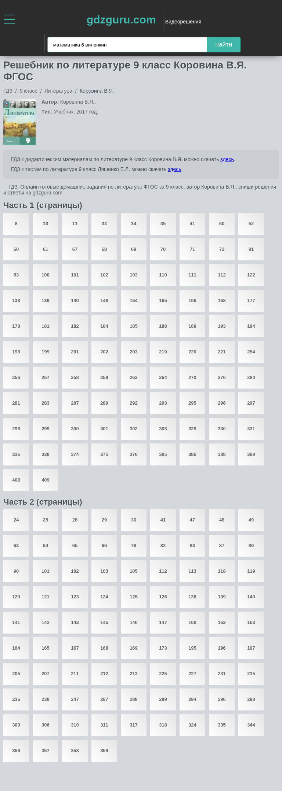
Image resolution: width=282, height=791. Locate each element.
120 (16, 596)
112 (222, 275)
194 (251, 326)
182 (75, 326)
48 (221, 520)
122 (251, 275)
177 (251, 300)
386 (192, 454)
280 (251, 377)
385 (163, 454)
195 (192, 648)
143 (75, 622)
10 (45, 223)
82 (163, 545)
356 (16, 750)
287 (75, 403)
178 (16, 326)
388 (222, 454)
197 (251, 648)
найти (224, 44)
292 (134, 403)
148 (104, 300)
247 (75, 699)
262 (134, 377)
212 (104, 673)
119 (251, 571)
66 (104, 545)
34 (133, 223)
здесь (227, 159)
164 (134, 300)
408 (16, 480)
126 (163, 596)
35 (163, 223)
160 (192, 622)
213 (134, 673)
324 (192, 725)
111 (192, 275)
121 (45, 596)
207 (45, 673)
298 (16, 428)
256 (16, 377)
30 (133, 520)
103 (134, 275)
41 (192, 223)
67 (74, 249)
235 (251, 673)
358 (75, 750)
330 (222, 428)
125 (134, 596)
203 (134, 351)
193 (222, 326)
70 (163, 249)
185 (134, 326)
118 (222, 571)
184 (104, 326)
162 (222, 622)
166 (192, 300)
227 (192, 673)
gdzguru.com (121, 20)
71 (192, 249)
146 (134, 622)
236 (16, 699)
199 (45, 351)
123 (75, 596)
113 (192, 571)
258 (75, 377)
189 (192, 326)
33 (104, 223)
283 (45, 403)
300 (75, 428)
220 (192, 351)
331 (251, 428)
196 (222, 648)
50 (221, 223)
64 (45, 545)
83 (16, 275)
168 (222, 300)
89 (251, 545)
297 (251, 403)
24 (16, 520)
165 (163, 300)
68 (104, 249)
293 (163, 403)
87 (221, 545)
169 (134, 648)
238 (45, 699)
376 (134, 454)
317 (134, 725)
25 (45, 520)
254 (251, 351)
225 (163, 673)
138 (16, 300)
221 (222, 351)
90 (16, 571)
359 (104, 750)
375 (104, 454)
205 (16, 673)
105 (134, 571)
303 (163, 428)
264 (163, 377)
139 (45, 300)
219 (163, 351)
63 (16, 545)
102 (104, 275)
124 (104, 596)
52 (251, 223)
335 (222, 725)
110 (163, 275)
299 (45, 428)
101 (75, 275)
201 (75, 351)
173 (163, 648)
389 (251, 454)
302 (134, 428)
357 (45, 750)
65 (74, 545)
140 (75, 300)
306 (45, 725)
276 (222, 377)
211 (75, 673)
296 (222, 403)
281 (16, 403)
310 (75, 725)
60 (16, 249)
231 (222, 673)
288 (134, 699)
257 (45, 377)
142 (45, 622)
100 (45, 275)
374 (75, 454)
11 (74, 223)
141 (16, 622)
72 (221, 249)
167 (75, 648)
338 (45, 454)
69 (133, 249)
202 (104, 351)
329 (192, 428)
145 (104, 622)
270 (192, 377)
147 (163, 622)
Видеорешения (183, 22)
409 (45, 480)
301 (104, 428)
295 (192, 403)
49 (251, 520)
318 (163, 725)
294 (192, 699)
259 (104, 377)
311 (104, 725)
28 (74, 520)
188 (163, 326)
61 (45, 249)
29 (104, 520)
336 (16, 454)
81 (251, 249)
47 (192, 520)
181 (45, 326)
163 (251, 622)
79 (133, 545)
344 (251, 725)
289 (104, 403)
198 (16, 351)
